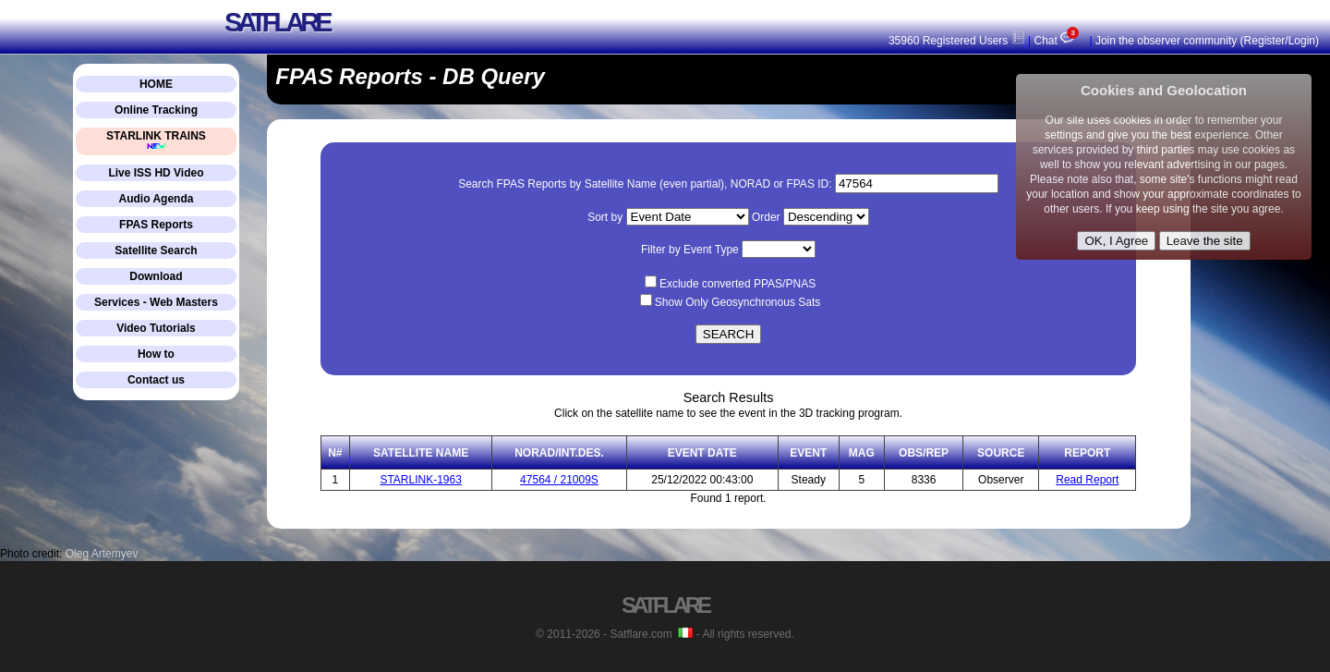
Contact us (156, 379)
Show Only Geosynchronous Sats (737, 302)
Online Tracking (156, 110)
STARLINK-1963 (420, 479)
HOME (156, 84)
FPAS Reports (156, 224)
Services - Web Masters (156, 302)
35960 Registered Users (957, 40)
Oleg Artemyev (102, 553)
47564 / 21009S (559, 479)
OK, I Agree (1116, 241)
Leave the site (1205, 241)
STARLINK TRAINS (156, 140)
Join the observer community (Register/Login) (1207, 40)
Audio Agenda (156, 198)
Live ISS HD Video (155, 172)
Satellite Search (156, 250)
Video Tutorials (156, 328)
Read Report (1087, 479)
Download (155, 276)
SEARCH (729, 334)
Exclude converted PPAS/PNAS (737, 283)
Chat (1058, 40)
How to (156, 354)
